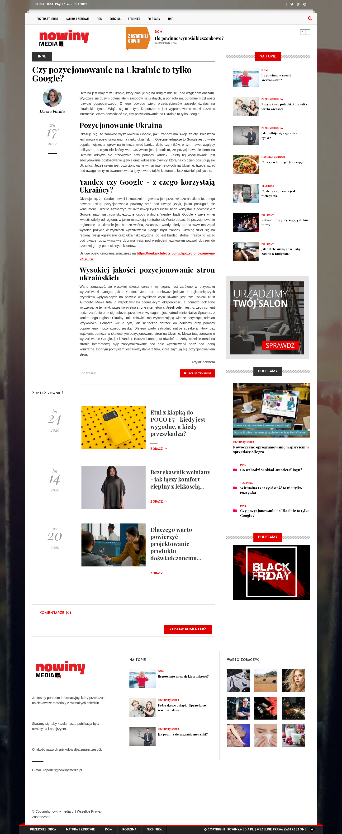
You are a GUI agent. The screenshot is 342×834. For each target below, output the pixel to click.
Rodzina (115, 18)
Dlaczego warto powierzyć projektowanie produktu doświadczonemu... (175, 544)
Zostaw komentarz (188, 629)
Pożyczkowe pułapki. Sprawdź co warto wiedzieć (284, 106)
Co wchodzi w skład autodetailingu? (271, 469)
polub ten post (197, 373)
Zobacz (158, 449)
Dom (99, 18)
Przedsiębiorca (47, 18)
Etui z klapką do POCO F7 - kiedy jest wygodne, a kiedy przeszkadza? (177, 422)
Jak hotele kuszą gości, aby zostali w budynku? (284, 251)
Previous (302, 31)
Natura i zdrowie (77, 18)
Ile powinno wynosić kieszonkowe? (189, 38)
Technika (134, 18)
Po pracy (153, 18)
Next (307, 31)
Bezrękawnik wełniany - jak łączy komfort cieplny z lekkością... (180, 479)
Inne (170, 18)
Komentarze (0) (55, 613)
